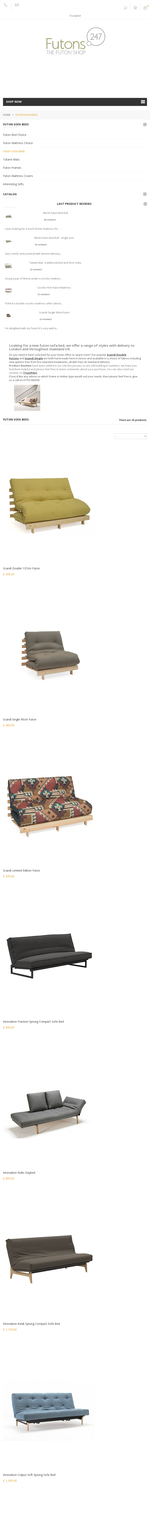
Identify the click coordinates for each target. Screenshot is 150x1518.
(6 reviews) (41, 244)
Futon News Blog (13, 1394)
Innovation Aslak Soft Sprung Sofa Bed (103, 1024)
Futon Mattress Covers (18, 176)
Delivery (8, 1352)
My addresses (12, 1448)
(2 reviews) (36, 269)
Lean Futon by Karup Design (21, 1024)
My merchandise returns (18, 1438)
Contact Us (9, 1378)
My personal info (13, 1454)
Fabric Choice (11, 1363)
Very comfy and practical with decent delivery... (33, 253)
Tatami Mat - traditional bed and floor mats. (55, 262)
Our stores (9, 1347)
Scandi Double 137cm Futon (21, 539)
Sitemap (8, 1420)
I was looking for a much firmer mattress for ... (33, 229)
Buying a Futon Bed (14, 1404)
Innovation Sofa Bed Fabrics (20, 1368)
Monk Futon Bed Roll (55, 213)
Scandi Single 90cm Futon (54, 312)
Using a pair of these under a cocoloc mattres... (33, 278)
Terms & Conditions (53, 1506)
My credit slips (11, 1443)
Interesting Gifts (13, 184)
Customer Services (14, 1384)
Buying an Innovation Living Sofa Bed (25, 1410)
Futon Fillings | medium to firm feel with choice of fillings (37, 1389)
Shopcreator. (90, 1510)
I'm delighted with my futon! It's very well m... (31, 328)
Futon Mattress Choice (18, 143)
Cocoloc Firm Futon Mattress (54, 287)
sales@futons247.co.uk (23, 1291)
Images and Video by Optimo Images (96, 1506)
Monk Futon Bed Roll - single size (54, 238)
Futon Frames (12, 168)
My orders (9, 1433)
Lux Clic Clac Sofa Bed (92, 903)
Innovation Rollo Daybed (19, 781)
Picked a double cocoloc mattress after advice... (34, 303)
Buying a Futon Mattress (17, 1399)
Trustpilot (75, 15)
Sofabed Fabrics (13, 1373)
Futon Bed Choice (14, 135)
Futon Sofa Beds (14, 151)
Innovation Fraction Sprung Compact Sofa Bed (108, 660)
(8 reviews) (50, 219)
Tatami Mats (11, 159)
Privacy (7, 1415)
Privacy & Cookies (28, 1506)
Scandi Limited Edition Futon (21, 660)
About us (8, 1357)
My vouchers (11, 1459)
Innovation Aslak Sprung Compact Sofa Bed (106, 781)
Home (6, 115)
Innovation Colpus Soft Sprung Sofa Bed (29, 903)
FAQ (69, 1506)
